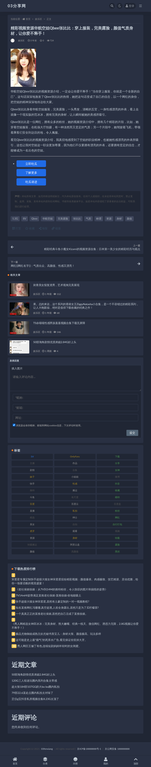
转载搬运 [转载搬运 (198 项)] (32, 544)
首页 (28, 19)
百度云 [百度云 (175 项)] (74, 503)
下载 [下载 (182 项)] (117, 456)
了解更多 (31, 172)
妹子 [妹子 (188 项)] (32, 476)
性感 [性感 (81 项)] (75, 483)
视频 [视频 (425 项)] (117, 531)
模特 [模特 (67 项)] (117, 497)
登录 (130, 5)
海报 (43, 228)
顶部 (136, 761)
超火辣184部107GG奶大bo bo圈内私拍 (36, 686)
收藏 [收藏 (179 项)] (117, 490)
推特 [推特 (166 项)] (32, 490)
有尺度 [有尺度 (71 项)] (74, 497)
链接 (56, 228)
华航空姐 (47, 218)
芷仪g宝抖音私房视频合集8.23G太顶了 (35, 699)
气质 (88, 218)
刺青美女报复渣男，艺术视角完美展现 (56, 285)
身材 (119, 218)
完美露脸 (63, 218)
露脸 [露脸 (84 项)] (117, 544)
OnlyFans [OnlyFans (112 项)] (75, 456)
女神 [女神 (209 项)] (117, 470)
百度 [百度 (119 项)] (32, 503)
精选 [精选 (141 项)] (32, 517)
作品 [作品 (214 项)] (75, 463)
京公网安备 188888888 (117, 748)
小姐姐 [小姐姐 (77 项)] (74, 476)
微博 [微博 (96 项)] (117, 476)
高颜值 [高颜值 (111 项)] (74, 551)
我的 (106, 761)
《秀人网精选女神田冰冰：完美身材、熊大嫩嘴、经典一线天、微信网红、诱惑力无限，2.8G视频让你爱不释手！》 (75, 625)
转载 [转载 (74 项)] (117, 537)
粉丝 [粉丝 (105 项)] (117, 510)
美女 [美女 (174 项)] (32, 524)
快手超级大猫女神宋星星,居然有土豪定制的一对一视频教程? (52, 601)
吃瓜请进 (31, 182)
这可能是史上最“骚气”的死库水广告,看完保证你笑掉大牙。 (51, 639)
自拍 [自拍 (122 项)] (75, 524)
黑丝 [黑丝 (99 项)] (117, 551)
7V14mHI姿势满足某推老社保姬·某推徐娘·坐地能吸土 (48, 595)
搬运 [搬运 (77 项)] (75, 490)
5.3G (15, 218)
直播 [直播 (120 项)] (32, 510)
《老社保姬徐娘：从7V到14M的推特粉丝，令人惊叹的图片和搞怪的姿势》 (62, 589)
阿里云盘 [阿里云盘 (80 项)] (75, 544)
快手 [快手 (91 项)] (32, 483)
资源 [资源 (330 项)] (32, 537)
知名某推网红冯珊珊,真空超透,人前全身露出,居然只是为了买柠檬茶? (57, 607)
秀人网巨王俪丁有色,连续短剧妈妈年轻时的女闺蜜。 (49, 646)
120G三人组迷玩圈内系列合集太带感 (34, 680)
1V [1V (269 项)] (32, 456)
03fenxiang (47, 748)
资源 (108, 218)
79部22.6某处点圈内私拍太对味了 (32, 692)
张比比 (77, 218)
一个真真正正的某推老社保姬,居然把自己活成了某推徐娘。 (52, 613)
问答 (75, 761)
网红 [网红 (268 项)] (117, 517)
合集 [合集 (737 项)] (75, 470)
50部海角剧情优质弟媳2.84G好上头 (54, 342)
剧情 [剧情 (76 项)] (32, 470)
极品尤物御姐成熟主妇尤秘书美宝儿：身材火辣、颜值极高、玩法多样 (58, 633)
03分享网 (17, 5)
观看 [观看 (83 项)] (75, 531)
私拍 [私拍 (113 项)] (75, 510)
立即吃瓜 (31, 163)
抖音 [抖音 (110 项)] (117, 483)
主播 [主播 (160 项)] (32, 463)
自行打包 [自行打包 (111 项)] (117, 524)
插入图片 (17, 368)
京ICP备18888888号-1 (89, 748)
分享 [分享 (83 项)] (117, 463)
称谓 (98, 218)
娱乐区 (38, 19)
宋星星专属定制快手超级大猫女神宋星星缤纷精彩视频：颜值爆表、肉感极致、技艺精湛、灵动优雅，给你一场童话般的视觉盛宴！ (75, 581)
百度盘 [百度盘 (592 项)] (117, 503)
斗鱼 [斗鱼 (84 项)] (32, 497)
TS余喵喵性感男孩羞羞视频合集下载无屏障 (59, 323)
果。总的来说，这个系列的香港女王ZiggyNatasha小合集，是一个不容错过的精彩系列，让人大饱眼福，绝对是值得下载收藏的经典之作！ (86, 305)
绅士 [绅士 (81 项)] (75, 517)
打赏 (16, 228)
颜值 (129, 218)
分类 (45, 761)
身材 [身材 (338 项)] (75, 537)
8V (24, 218)
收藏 (30, 228)
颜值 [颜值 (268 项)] (32, 551)
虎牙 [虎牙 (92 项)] (32, 531)
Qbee (34, 218)
